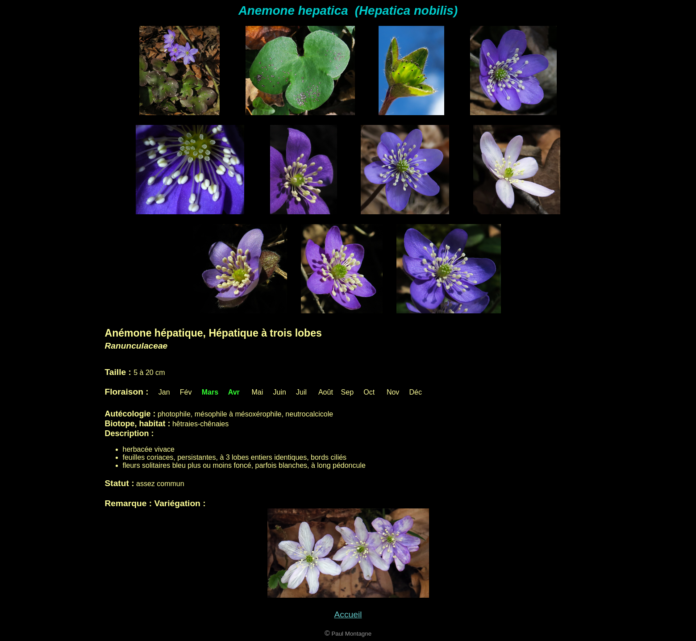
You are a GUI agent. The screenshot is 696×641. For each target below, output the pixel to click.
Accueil (348, 614)
